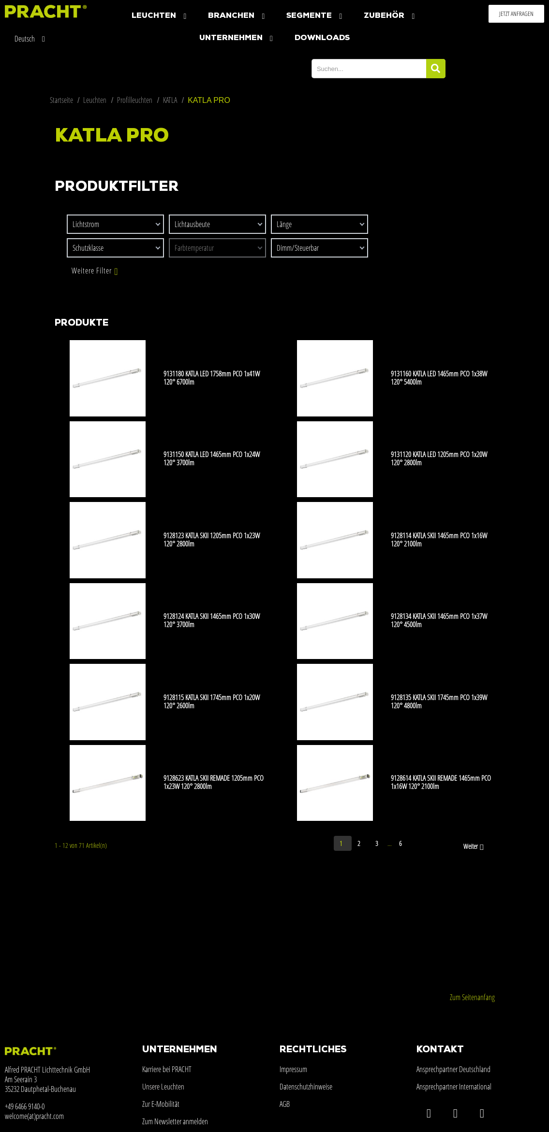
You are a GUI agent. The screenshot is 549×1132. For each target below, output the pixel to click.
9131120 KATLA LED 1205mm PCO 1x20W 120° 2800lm (439, 458)
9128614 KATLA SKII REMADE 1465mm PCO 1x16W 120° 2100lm (441, 782)
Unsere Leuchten (163, 1086)
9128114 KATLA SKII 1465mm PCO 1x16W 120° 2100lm (439, 539)
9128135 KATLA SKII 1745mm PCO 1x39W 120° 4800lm (439, 701)
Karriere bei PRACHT (167, 1069)
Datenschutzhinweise (306, 1086)
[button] (516, 14)
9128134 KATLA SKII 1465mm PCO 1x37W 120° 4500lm (439, 620)
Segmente (315, 16)
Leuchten (160, 16)
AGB (285, 1104)
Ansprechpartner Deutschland (453, 1069)
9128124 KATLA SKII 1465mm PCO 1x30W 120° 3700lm (211, 620)
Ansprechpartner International (453, 1086)
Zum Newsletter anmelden (175, 1121)
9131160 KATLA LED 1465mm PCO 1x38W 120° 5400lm (439, 378)
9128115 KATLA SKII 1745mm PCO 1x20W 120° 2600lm (211, 701)
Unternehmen (237, 38)
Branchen (237, 16)
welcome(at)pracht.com (34, 1116)
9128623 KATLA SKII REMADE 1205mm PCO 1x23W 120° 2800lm (213, 782)
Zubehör (390, 16)
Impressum (293, 1069)
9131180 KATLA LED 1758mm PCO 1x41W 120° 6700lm (211, 378)
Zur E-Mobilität (160, 1104)
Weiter (474, 847)
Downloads (322, 38)
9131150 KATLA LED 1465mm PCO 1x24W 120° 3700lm (211, 458)
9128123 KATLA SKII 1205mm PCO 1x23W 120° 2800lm (211, 539)
